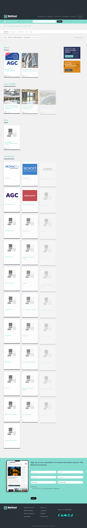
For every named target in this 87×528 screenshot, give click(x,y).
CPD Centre (57, 16)
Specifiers (50, 16)
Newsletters (66, 16)
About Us (73, 16)
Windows (10, 37)
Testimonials (27, 516)
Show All (6, 31)
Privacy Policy (34, 486)
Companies (13, 31)
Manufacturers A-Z (29, 507)
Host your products (29, 513)
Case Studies (20, 31)
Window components (18, 37)
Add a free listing (28, 510)
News (26, 31)
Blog (31, 31)
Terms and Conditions (48, 488)
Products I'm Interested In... (25, 21)
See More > (68, 70)
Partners (43, 513)
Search (59, 21)
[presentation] (41, 493)
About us (43, 507)
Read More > (69, 56)
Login (80, 16)
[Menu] (10, 22)
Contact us (43, 510)
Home (5, 37)
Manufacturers (42, 16)
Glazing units (27, 37)
